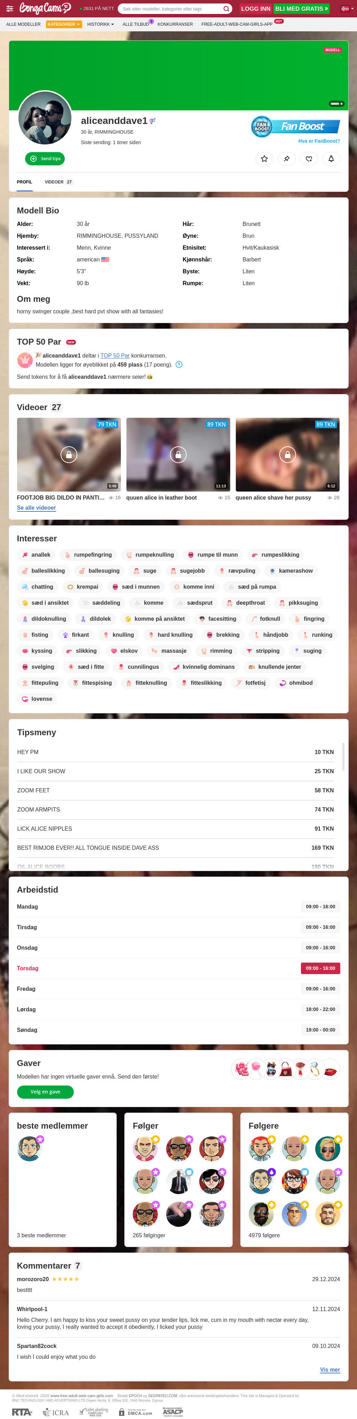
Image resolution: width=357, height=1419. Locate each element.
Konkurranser (175, 24)
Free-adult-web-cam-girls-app (239, 24)
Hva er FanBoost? (319, 141)
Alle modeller (23, 24)
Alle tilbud (137, 24)
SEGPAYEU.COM (162, 1396)
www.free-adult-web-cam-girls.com (82, 1395)
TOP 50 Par (115, 356)
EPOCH (135, 1396)
